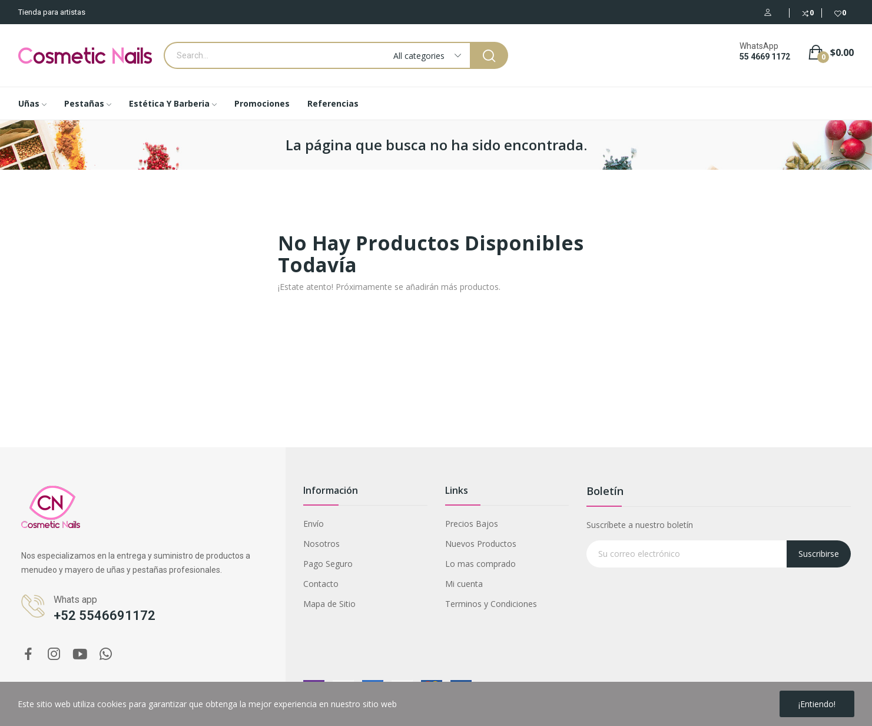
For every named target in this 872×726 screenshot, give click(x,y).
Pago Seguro (328, 563)
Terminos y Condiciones (491, 603)
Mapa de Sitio (329, 603)
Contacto (321, 583)
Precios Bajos (471, 523)
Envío (313, 523)
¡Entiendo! (816, 704)
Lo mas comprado (480, 563)
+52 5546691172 (104, 615)
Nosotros (321, 543)
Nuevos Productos (480, 543)
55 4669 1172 (765, 56)
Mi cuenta (464, 583)
